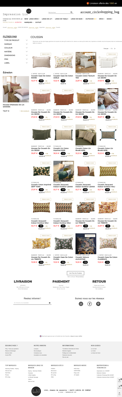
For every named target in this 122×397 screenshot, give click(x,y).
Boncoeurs (53, 370)
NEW (26, 19)
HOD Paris (76, 368)
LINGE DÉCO (34, 19)
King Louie (76, 373)
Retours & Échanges (10, 351)
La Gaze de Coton (95, 353)
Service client (8, 353)
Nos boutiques (37, 351)
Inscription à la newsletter (40, 355)
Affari (52, 377)
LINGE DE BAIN (76, 19)
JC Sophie (76, 375)
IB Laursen (54, 373)
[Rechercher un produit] (71, 12)
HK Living (7, 377)
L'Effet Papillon (32, 375)
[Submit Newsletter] (49, 302)
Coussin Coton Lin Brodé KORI (83, 149)
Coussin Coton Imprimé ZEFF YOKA (41, 186)
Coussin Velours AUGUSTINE (82, 258)
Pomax (7, 375)
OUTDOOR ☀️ (91, 19)
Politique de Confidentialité (69, 353)
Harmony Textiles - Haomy (12, 368)
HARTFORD (77, 370)
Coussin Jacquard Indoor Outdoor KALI (106, 186)
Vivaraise (30, 373)
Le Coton (93, 351)
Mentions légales (66, 351)
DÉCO (101, 19)
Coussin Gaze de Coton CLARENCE (107, 258)
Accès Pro (18, 22)
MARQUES (28, 22)
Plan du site (65, 357)
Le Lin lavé (94, 348)
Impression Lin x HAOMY (103, 371)
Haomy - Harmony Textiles (34, 371)
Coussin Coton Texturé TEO (85, 77)
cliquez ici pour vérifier (76, 336)
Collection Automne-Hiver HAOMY (105, 377)
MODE (109, 19)
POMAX (53, 368)
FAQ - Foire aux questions (11, 348)
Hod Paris (7, 373)
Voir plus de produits (75, 273)
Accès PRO (8, 355)
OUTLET (38, 22)
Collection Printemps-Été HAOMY (105, 375)
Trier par (107, 48)
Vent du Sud (8, 370)
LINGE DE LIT (47, 19)
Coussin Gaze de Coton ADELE (63, 77)
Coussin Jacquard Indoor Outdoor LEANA (63, 186)
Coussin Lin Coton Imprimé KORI (61, 149)
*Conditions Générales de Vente (70, 348)
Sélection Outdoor (101, 373)
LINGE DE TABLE (61, 19)
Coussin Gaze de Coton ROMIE (41, 77)
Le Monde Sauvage (33, 377)
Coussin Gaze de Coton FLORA (63, 258)
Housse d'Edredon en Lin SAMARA (13, 106)
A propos (36, 348)
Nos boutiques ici (8, 22)
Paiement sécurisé (67, 355)
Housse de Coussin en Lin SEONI (107, 77)
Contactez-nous (38, 353)
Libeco (29, 379)
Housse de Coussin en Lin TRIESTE (84, 222)
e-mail (4, 20)
